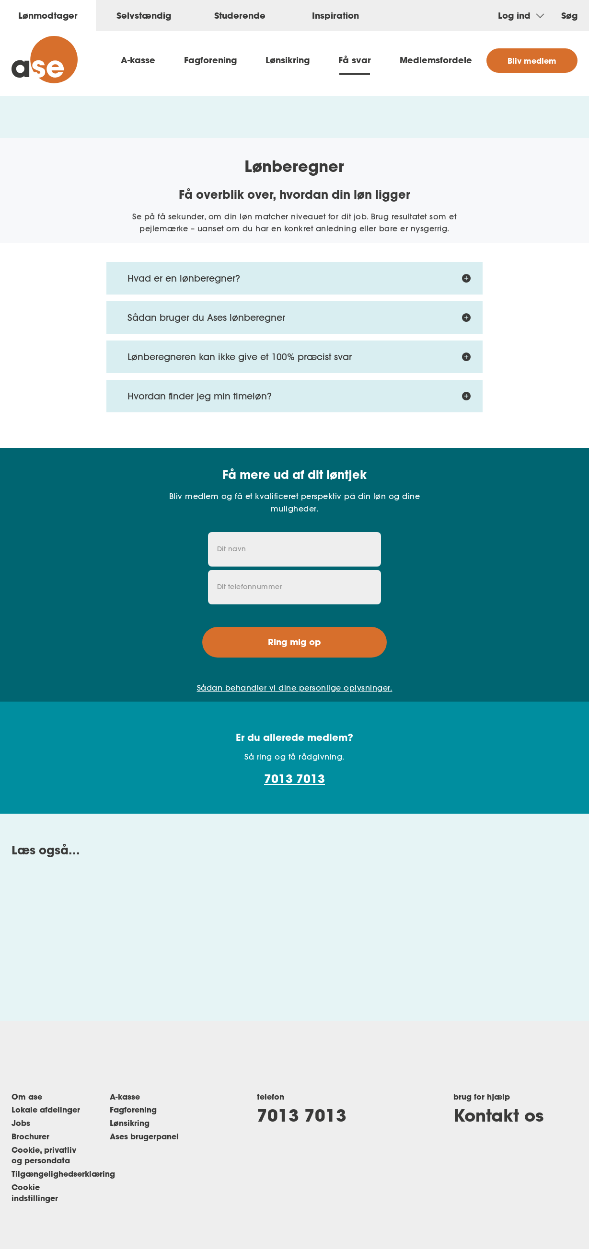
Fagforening (210, 60)
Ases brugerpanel (144, 1136)
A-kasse (138, 60)
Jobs (21, 1123)
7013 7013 (294, 778)
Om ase (27, 1096)
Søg (569, 15)
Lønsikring (288, 60)
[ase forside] (45, 59)
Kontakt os (498, 1115)
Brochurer (30, 1136)
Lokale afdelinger (46, 1109)
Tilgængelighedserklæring (63, 1174)
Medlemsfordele (436, 60)
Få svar (354, 60)
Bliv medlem (532, 61)
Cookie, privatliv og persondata (44, 1155)
